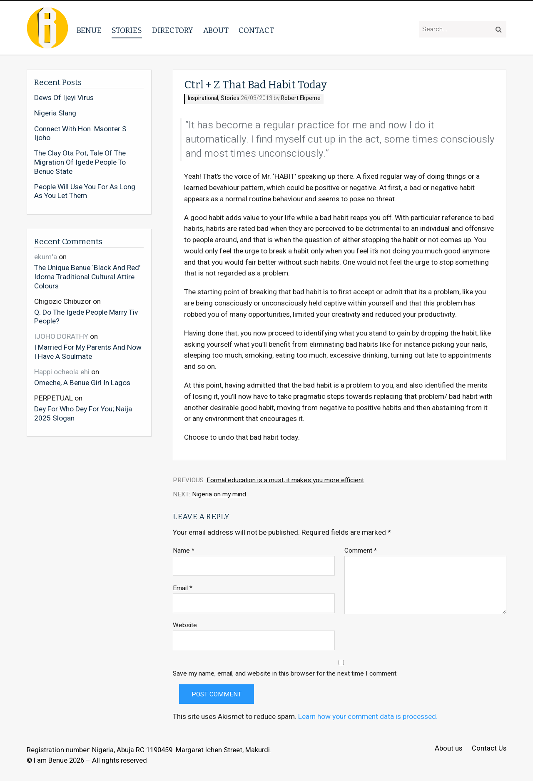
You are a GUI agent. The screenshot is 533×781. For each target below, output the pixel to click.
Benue (89, 30)
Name (183, 551)
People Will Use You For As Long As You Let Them (84, 191)
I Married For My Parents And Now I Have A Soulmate (88, 351)
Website (185, 625)
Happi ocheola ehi (62, 372)
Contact (256, 30)
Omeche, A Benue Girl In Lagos (82, 383)
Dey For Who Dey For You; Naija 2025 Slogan (83, 413)
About (216, 30)
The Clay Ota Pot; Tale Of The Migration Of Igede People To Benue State (80, 162)
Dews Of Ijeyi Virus (64, 98)
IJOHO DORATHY (61, 336)
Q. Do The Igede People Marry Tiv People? (86, 316)
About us (448, 748)
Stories (127, 30)
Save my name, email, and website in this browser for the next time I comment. (285, 673)
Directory (172, 30)
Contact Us (489, 748)
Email (182, 588)
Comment (360, 551)
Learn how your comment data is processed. (368, 716)
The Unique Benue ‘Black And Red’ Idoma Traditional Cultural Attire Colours (87, 276)
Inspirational (203, 99)
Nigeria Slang (55, 113)
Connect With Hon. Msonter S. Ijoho (81, 134)
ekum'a (45, 257)
